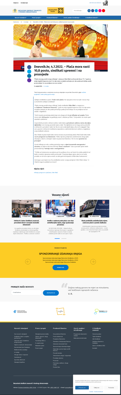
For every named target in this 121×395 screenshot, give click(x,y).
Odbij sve (96, 387)
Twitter (96, 10)
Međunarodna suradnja (20, 345)
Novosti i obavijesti (20, 17)
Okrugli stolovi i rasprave (21, 350)
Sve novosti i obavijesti (20, 329)
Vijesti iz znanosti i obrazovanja (23, 340)
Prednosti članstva (52, 17)
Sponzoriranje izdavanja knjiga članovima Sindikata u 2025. (60, 257)
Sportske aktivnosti (19, 355)
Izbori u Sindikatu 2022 (98, 341)
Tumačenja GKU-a (40, 336)
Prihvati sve (82, 387)
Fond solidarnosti (58, 332)
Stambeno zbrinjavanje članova (62, 337)
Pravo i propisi (36, 17)
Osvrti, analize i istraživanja (71, 17)
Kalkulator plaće (39, 341)
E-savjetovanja (39, 338)
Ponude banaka (57, 348)
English (107, 10)
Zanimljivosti (17, 353)
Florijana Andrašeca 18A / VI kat (27, 383)
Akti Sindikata (96, 334)
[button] (28, 259)
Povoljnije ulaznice (58, 353)
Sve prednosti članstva (59, 329)
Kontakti (94, 344)
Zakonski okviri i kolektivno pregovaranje (21, 337)
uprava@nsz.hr (69, 383)
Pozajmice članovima (59, 334)
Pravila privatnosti (98, 391)
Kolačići (91, 391)
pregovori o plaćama (45, 172)
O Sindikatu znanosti (91, 17)
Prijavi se (15, 3)
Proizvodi (55, 356)
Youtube (103, 10)
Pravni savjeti (39, 344)
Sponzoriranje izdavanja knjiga (60, 252)
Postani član (24, 3)
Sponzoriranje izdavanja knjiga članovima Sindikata (60, 261)
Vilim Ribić (55, 172)
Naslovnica (16, 22)
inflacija (36, 172)
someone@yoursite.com (29, 80)
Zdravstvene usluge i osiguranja (62, 351)
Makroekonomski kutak (80, 333)
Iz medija (26, 22)
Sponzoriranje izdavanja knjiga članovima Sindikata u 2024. (60, 259)
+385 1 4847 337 (54, 383)
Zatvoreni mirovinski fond (60, 339)
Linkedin (29, 76)
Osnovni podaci (96, 329)
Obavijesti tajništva (19, 358)
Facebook (92, 10)
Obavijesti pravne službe (42, 329)
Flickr (99, 10)
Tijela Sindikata (96, 332)
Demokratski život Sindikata (22, 343)
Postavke (111, 387)
